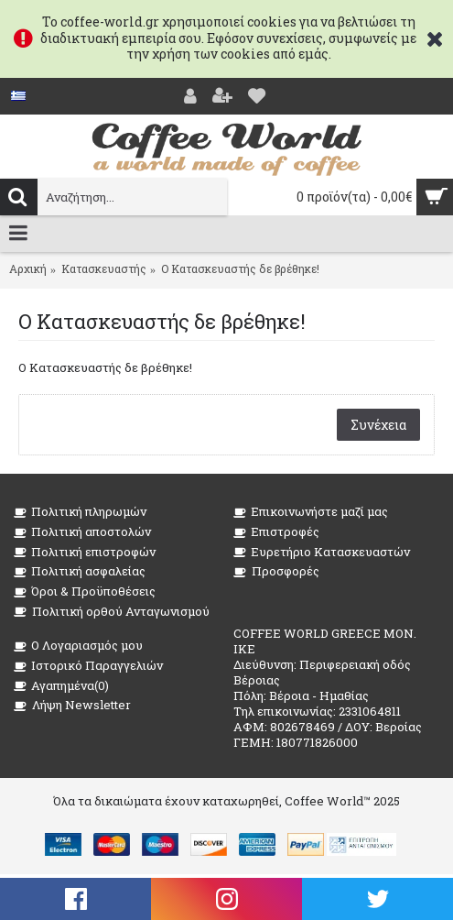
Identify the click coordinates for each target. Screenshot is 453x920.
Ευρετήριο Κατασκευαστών (321, 552)
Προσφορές (276, 571)
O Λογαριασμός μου (78, 645)
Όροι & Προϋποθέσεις (85, 591)
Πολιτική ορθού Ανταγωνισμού (112, 611)
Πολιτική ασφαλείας (80, 571)
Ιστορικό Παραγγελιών (88, 665)
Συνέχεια (378, 424)
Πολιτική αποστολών (82, 532)
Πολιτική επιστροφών (85, 552)
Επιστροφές (276, 532)
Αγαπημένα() (61, 686)
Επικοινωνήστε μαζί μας (310, 511)
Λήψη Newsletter (72, 705)
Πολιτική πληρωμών (80, 511)
